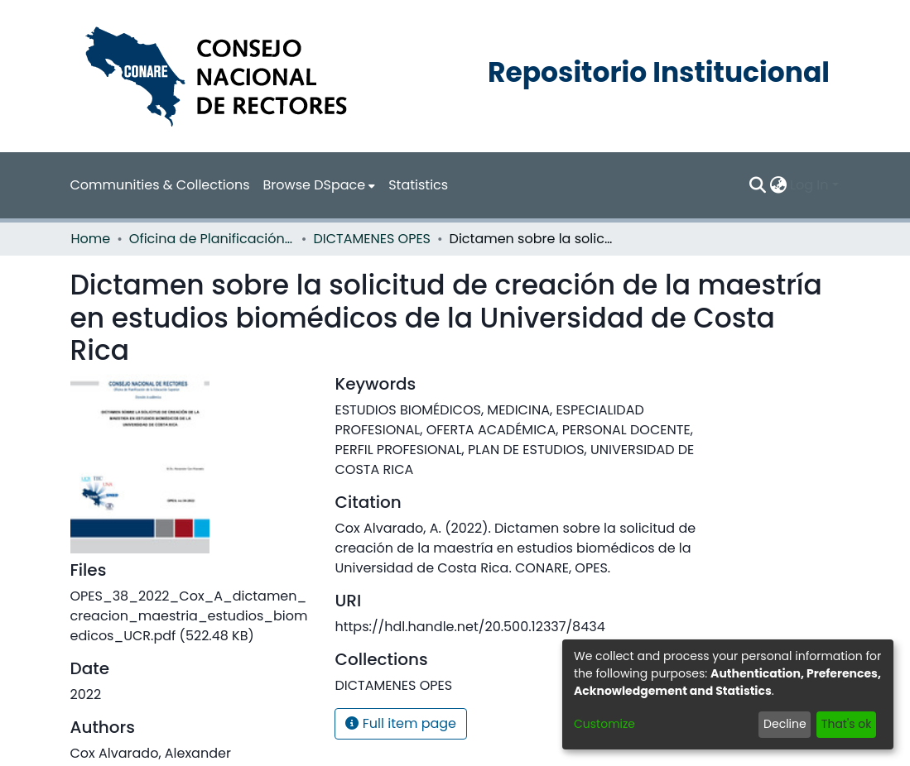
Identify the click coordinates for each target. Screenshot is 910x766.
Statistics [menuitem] (418, 184)
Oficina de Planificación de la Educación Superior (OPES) (212, 238)
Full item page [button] (400, 723)
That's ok (846, 724)
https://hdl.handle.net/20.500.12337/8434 (469, 626)
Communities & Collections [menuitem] (160, 184)
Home (91, 238)
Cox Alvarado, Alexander (150, 753)
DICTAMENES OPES (372, 238)
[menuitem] (319, 185)
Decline (784, 724)
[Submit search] (757, 185)
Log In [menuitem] (809, 184)
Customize (604, 724)
